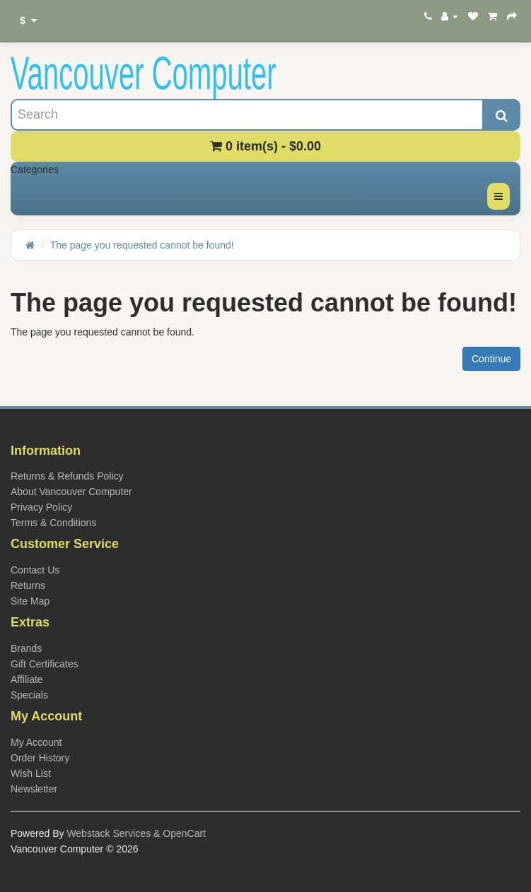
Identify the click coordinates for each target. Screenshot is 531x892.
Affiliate (27, 679)
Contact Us (35, 570)
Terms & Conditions (53, 522)
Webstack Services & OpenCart (136, 833)
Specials (29, 695)
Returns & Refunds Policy (67, 476)
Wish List (31, 773)
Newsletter (34, 789)
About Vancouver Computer (71, 491)
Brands (26, 648)
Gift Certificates (44, 664)
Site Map (30, 601)
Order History (40, 757)
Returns (28, 585)
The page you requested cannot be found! (142, 245)
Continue (491, 358)
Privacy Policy (41, 507)
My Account (36, 742)
